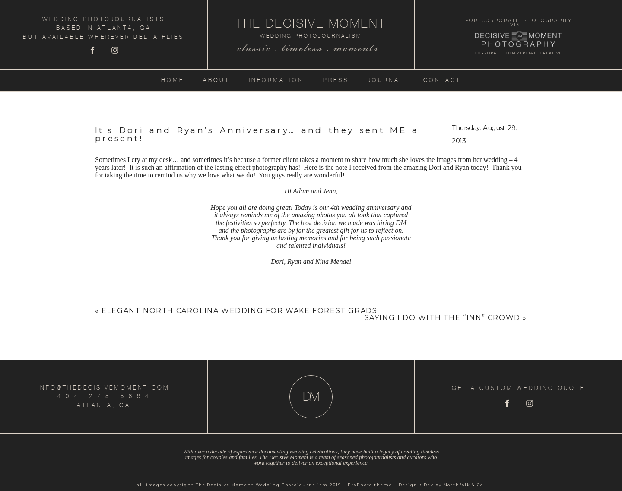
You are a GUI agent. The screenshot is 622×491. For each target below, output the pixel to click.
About (216, 80)
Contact (442, 80)
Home (172, 80)
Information (276, 80)
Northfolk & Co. (464, 484)
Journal (386, 80)
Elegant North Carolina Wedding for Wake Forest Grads (239, 311)
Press (336, 80)
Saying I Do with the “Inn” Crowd (442, 318)
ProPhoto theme (370, 484)
